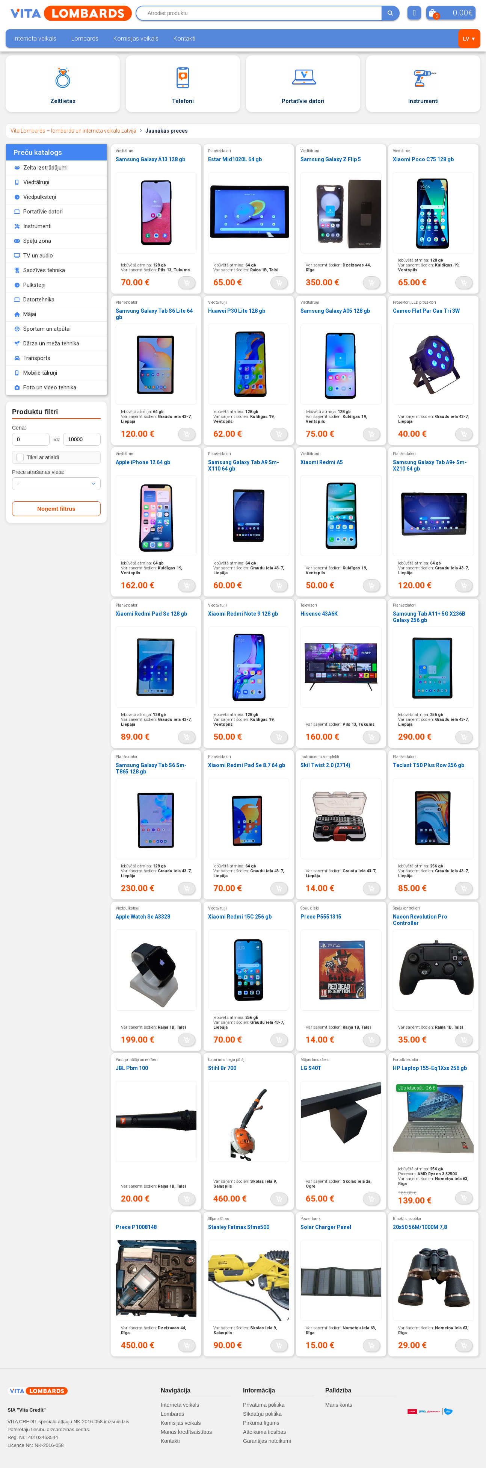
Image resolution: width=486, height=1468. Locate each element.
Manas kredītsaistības (186, 1432)
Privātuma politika (264, 1405)
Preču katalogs (38, 152)
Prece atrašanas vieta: (38, 472)
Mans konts (338, 1405)
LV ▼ (469, 39)
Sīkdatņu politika (262, 1414)
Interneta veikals (34, 38)
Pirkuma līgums (261, 1423)
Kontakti (184, 38)
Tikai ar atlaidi (37, 457)
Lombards (84, 38)
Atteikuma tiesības (264, 1432)
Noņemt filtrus (56, 508)
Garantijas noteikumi (267, 1441)
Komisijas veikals (135, 38)
